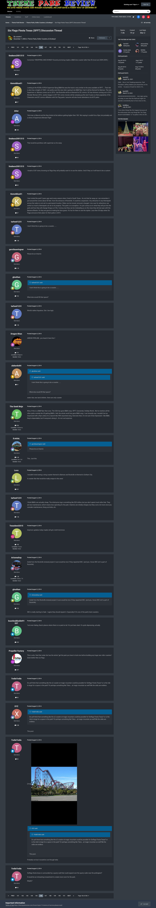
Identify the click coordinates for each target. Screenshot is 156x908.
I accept (144, 904)
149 (55, 47)
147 (45, 47)
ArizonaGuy (16, 557)
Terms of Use (10, 905)
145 (36, 47)
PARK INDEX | (123, 17)
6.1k (17, 268)
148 (50, 47)
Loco (16, 470)
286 (17, 130)
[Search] (124, 11)
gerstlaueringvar (16, 249)
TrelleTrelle (16, 678)
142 (22, 47)
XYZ (16, 706)
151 (64, 47)
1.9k (17, 240)
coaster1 (19, 36)
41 (17, 384)
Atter (16, 111)
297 (17, 670)
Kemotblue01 (16, 83)
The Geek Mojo (16, 406)
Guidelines (18, 17)
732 (17, 296)
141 (18, 47)
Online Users (36, 17)
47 (17, 102)
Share (91, 38)
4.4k (17, 457)
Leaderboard (48, 17)
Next (69, 47)
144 (32, 47)
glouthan (16, 277)
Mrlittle (143, 50)
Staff (26, 17)
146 (41, 47)
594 (17, 425)
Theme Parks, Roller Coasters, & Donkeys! (42, 39)
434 (17, 642)
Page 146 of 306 (83, 47)
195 (17, 544)
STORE (129, 17)
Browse (9, 12)
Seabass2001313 (16, 55)
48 (17, 74)
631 (17, 489)
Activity (18, 11)
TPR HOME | (115, 17)
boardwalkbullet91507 (16, 622)
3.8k (17, 725)
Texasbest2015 (16, 526)
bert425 (125, 44)
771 (17, 353)
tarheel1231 (16, 222)
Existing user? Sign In (131, 4)
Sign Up (145, 4)
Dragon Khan (16, 334)
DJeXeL (16, 438)
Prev (12, 47)
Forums (8, 17)
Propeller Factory (16, 651)
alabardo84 (16, 365)
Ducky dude (127, 50)
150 (59, 47)
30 (17, 697)
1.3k (17, 576)
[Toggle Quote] (30, 282)
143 (27, 47)
